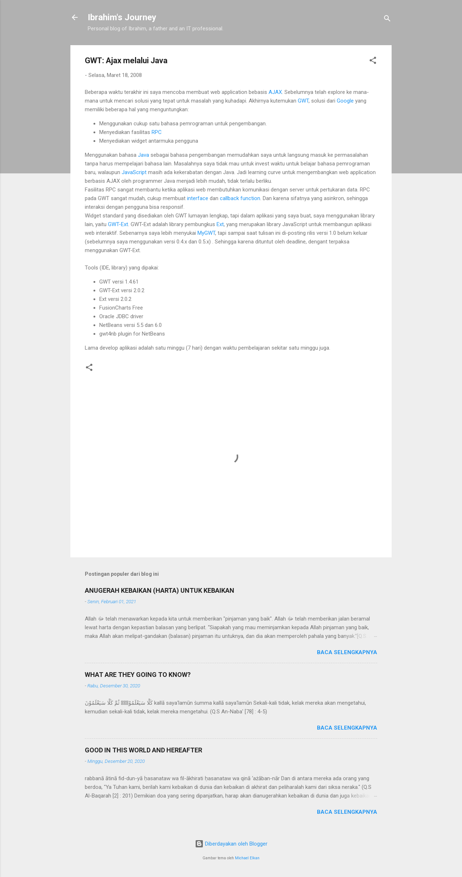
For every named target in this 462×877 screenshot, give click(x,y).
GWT (303, 101)
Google (346, 101)
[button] (373, 61)
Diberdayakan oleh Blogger (231, 844)
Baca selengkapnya (347, 652)
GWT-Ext (118, 224)
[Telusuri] (387, 20)
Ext (220, 224)
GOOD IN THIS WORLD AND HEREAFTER (143, 750)
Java (144, 155)
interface (197, 198)
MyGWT (206, 233)
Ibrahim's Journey (122, 17)
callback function (240, 198)
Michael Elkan (247, 858)
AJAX (275, 92)
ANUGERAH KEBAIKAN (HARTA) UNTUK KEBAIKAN (159, 590)
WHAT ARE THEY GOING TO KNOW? (138, 674)
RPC (157, 132)
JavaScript (134, 172)
